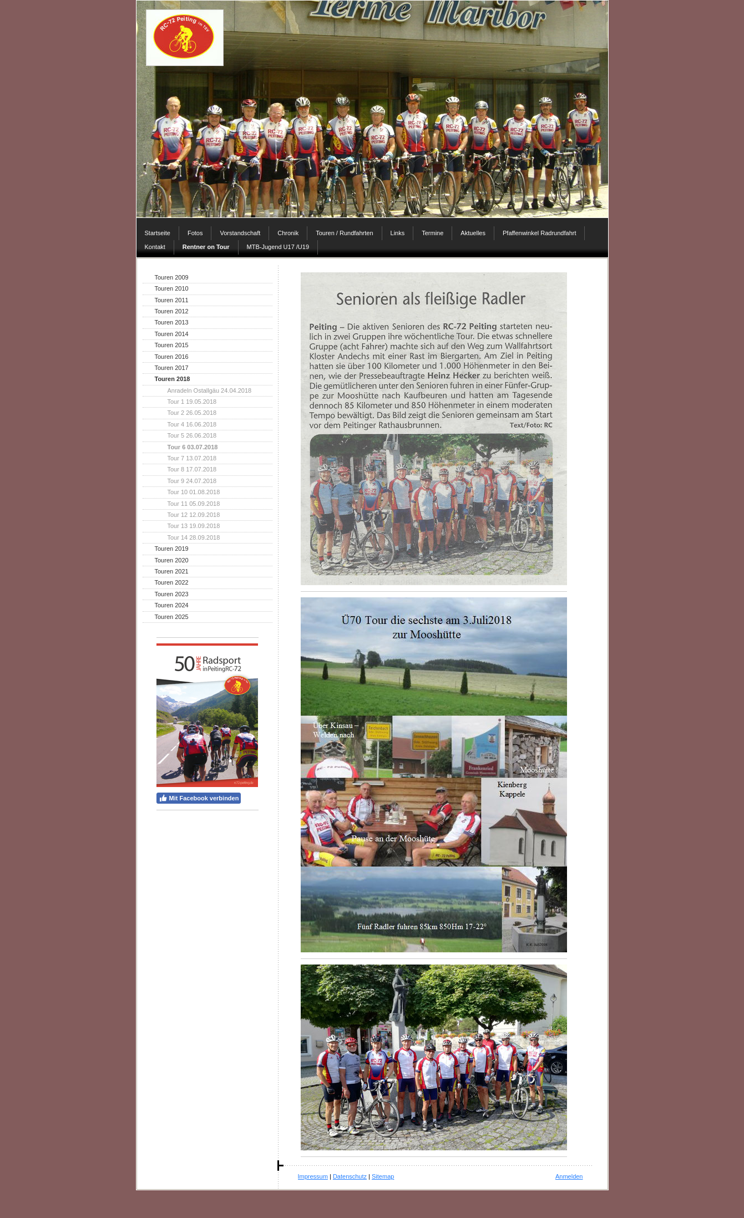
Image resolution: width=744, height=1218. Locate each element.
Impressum (313, 1176)
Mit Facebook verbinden (199, 798)
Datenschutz (350, 1176)
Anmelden (569, 1176)
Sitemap (383, 1176)
